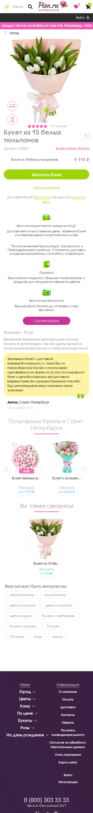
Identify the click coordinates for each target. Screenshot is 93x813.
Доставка (68, 707)
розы (38, 637)
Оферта (68, 722)
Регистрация (68, 782)
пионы (57, 637)
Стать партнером (68, 755)
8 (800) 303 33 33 (46, 800)
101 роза (17, 637)
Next (84, 469)
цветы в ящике (21, 616)
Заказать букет (46, 174)
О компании (68, 692)
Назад (14, 33)
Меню (18, 6)
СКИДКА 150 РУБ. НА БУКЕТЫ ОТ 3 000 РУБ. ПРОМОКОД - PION (46, 26)
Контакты (68, 715)
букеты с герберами (58, 616)
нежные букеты (22, 595)
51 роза (53, 626)
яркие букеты (55, 595)
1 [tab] (47, 110)
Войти (82, 17)
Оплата (67, 699)
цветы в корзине (22, 605)
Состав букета (46, 321)
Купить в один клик (46, 187)
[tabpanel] (46, 80)
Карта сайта (68, 762)
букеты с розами (23, 626)
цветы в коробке (58, 605)
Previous (7, 469)
